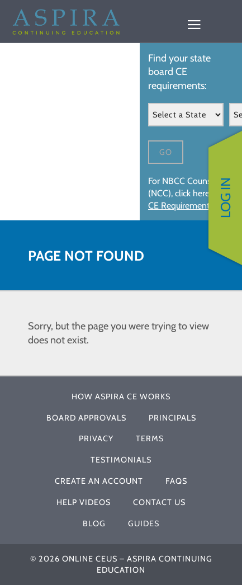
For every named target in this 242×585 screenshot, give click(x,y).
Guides (143, 523)
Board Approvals (86, 418)
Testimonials (121, 460)
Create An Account (99, 481)
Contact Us (159, 502)
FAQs (176, 481)
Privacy (96, 438)
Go (165, 152)
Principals (172, 418)
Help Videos (83, 502)
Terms (150, 438)
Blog (94, 523)
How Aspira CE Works (121, 396)
